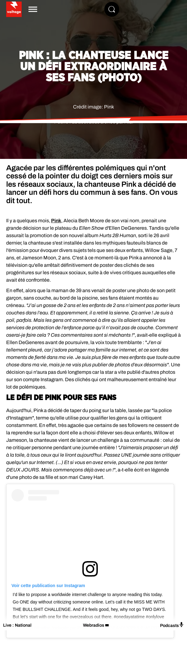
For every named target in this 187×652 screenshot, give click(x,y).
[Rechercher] (111, 9)
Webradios (93, 625)
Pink (56, 220)
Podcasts (172, 625)
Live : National (17, 625)
